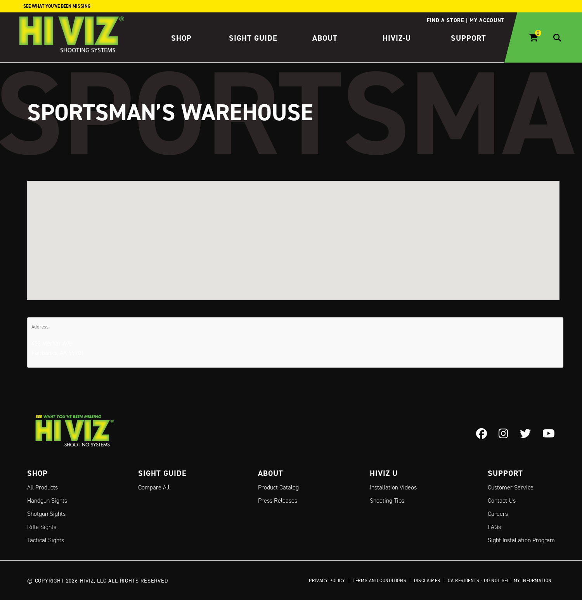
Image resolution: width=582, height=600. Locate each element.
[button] (293, 233)
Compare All (154, 487)
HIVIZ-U (397, 38)
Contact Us (502, 500)
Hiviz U (384, 473)
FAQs (494, 527)
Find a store (445, 20)
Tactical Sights (45, 540)
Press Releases (277, 500)
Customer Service (511, 487)
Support (468, 38)
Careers (498, 513)
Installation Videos (393, 487)
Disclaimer (427, 580)
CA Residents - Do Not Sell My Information (500, 580)
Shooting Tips (387, 500)
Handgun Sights (47, 500)
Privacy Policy (327, 580)
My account (486, 20)
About (325, 38)
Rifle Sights (41, 527)
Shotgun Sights (46, 513)
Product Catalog (278, 487)
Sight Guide (253, 38)
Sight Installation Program (521, 540)
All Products (42, 487)
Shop (181, 38)
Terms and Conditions (379, 580)
